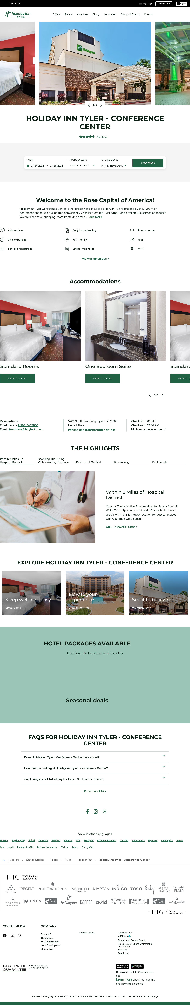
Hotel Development (51, 945)
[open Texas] (54, 859)
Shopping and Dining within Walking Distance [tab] (53, 461)
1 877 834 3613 (38, 968)
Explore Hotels (86, 932)
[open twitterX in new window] (103, 812)
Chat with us (15, 4)
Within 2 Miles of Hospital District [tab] (11, 461)
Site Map (122, 949)
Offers (56, 14)
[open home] (4, 860)
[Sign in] (181, 4)
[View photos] (141, 608)
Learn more (124, 979)
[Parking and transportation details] (91, 430)
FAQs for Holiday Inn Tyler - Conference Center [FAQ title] (95, 740)
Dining (95, 14)
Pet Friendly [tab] (159, 462)
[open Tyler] (68, 859)
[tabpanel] (95, 507)
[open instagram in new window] (94, 812)
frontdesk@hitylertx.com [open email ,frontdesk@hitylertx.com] (26, 429)
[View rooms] (13, 608)
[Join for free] (163, 3)
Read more (95, 217)
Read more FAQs (95, 791)
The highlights (95, 448)
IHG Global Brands (50, 941)
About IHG (46, 934)
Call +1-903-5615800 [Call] (120, 526)
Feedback (123, 953)
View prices (148, 162)
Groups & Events (130, 14)
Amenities (82, 14)
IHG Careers (47, 938)
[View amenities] (80, 608)
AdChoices (124, 936)
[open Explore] (15, 859)
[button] (95, 756)
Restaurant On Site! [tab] (88, 462)
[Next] (101, 105)
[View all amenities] (95, 259)
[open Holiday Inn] (85, 859)
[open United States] (34, 859)
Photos (148, 14)
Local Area (110, 14)
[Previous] (89, 105)
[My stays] (145, 3)
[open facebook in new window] (86, 812)
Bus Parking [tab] (121, 462)
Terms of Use (125, 932)
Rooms (68, 14)
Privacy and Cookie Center (132, 940)
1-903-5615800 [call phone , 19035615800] (28, 425)
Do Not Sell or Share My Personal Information (135, 945)
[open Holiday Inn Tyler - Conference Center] (123, 859)
